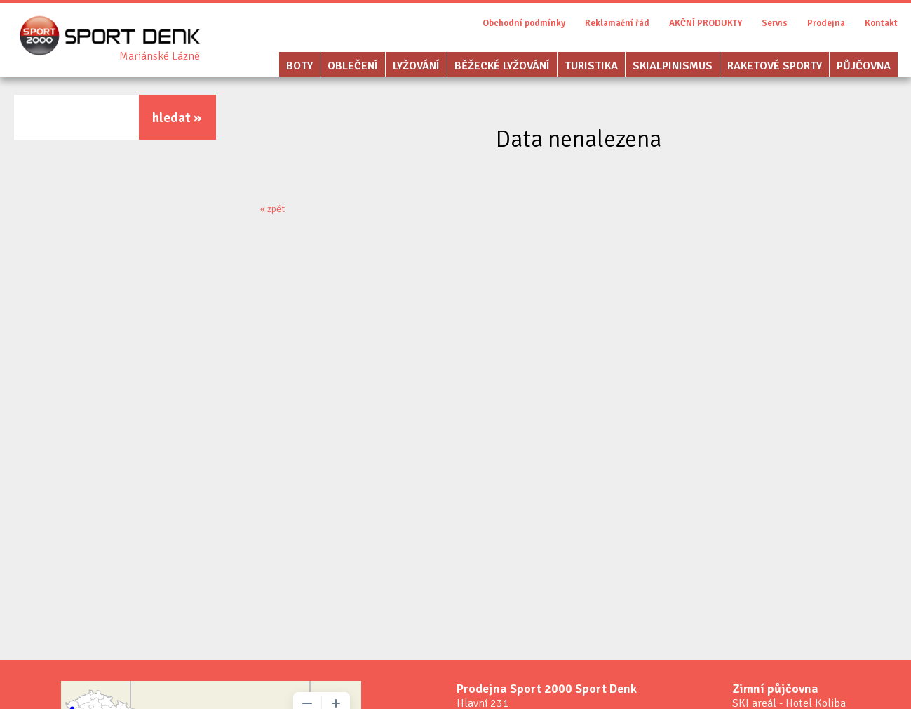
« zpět (272, 209)
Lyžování (416, 66)
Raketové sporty (774, 66)
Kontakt (881, 23)
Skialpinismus (673, 66)
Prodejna (826, 23)
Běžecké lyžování (502, 66)
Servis (775, 23)
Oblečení (353, 66)
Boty (299, 66)
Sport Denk (159, 56)
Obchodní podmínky (524, 23)
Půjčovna (864, 66)
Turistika (591, 66)
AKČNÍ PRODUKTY (705, 23)
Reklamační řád (617, 23)
